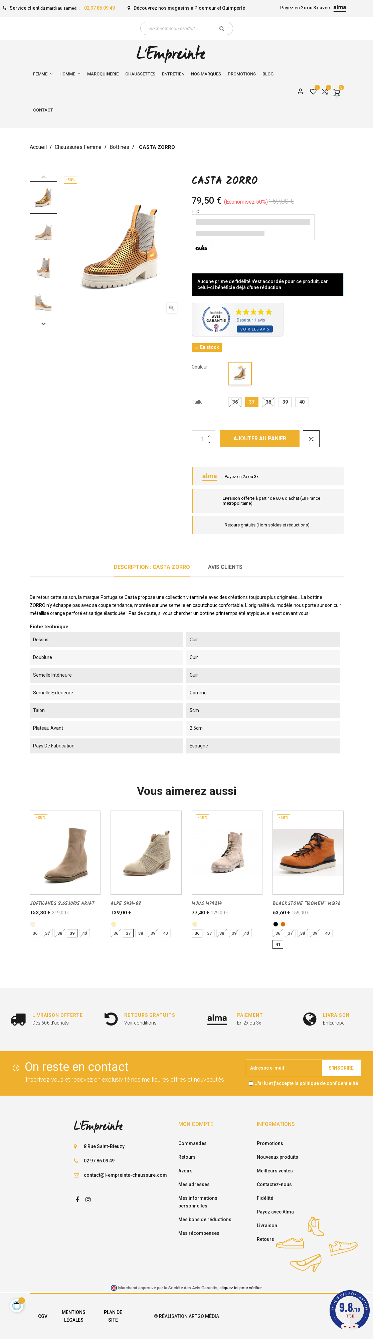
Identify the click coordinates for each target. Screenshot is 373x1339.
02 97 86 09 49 (99, 8)
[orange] (240, 375)
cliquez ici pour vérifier (240, 1287)
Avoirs (185, 1170)
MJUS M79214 (207, 903)
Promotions (270, 1143)
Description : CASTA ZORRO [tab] (152, 567)
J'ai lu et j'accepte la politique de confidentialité (306, 1083)
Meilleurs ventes (275, 1170)
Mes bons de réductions (204, 1219)
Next (43, 323)
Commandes (192, 1143)
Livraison (267, 1225)
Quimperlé (233, 8)
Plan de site (113, 1316)
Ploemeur (205, 8)
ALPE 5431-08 (126, 903)
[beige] (113, 924)
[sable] (32, 924)
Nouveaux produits (277, 1157)
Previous (43, 176)
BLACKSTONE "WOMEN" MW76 (306, 903)
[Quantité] (203, 438)
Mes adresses (194, 1184)
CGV (42, 1316)
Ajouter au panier (259, 438)
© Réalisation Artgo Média (186, 1316)
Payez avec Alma (275, 1211)
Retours (187, 1157)
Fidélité (265, 1198)
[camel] (283, 924)
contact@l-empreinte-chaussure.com (125, 1175)
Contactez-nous (274, 1184)
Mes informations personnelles (197, 1201)
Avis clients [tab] (225, 567)
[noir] (275, 924)
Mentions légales (73, 1316)
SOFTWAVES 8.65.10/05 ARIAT (62, 903)
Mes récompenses (198, 1233)
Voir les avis (254, 328)
